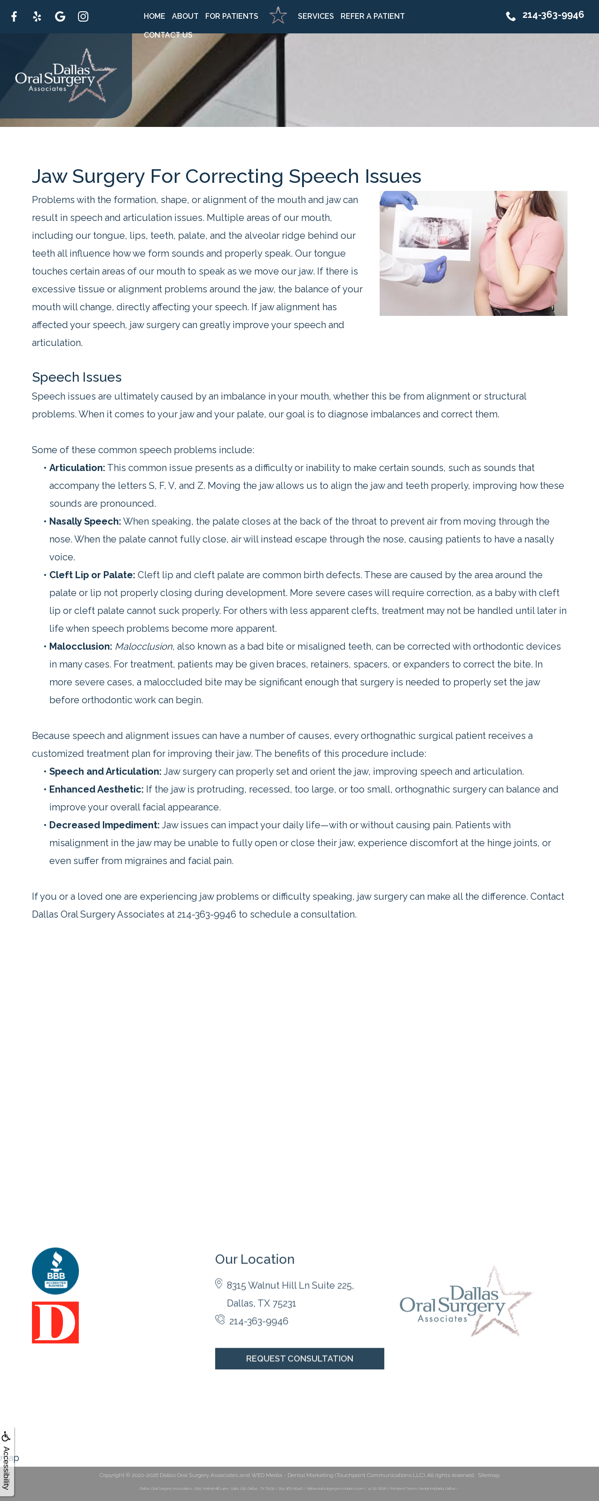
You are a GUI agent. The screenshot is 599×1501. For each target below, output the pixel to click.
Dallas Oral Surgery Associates (199, 1475)
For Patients (231, 16)
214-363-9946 (545, 20)
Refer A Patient (373, 16)
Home (154, 16)
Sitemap (488, 1475)
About (185, 16)
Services (316, 16)
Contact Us (168, 35)
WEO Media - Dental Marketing (292, 1475)
